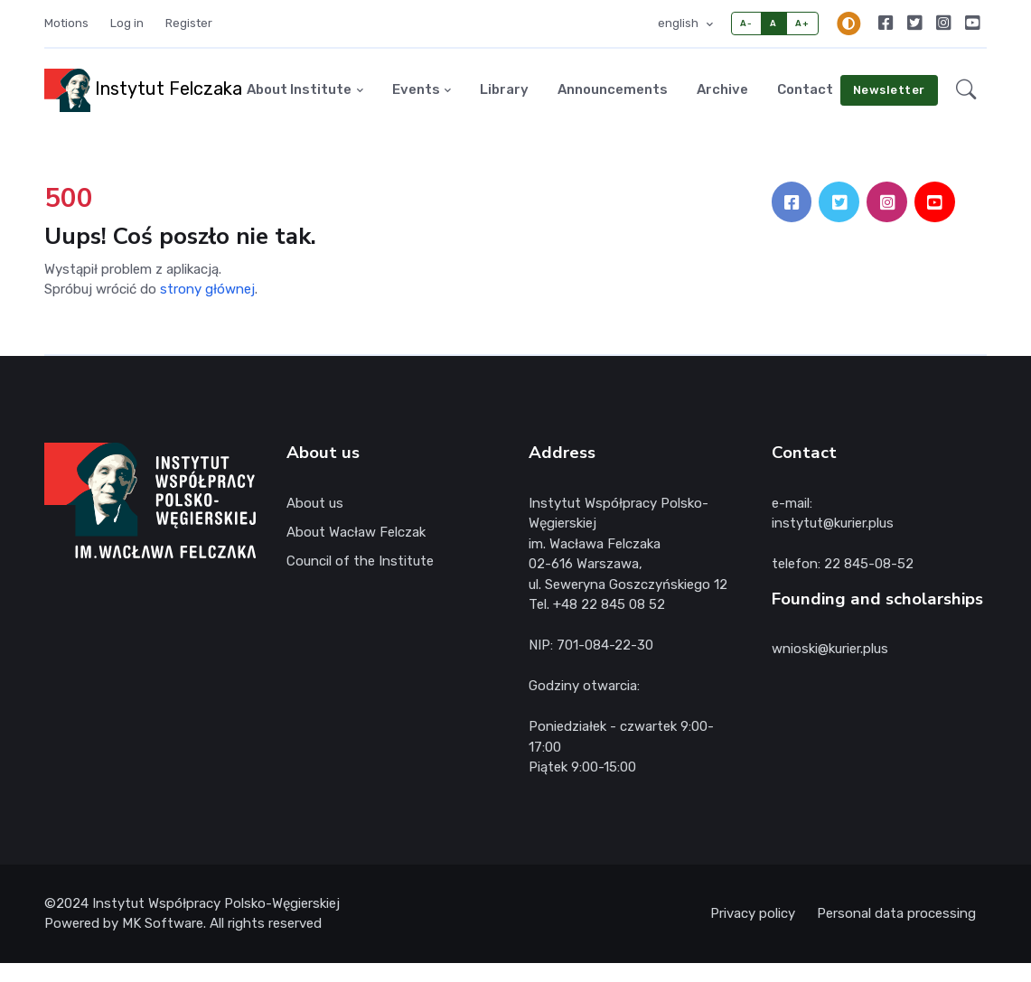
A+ (802, 23)
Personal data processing (896, 913)
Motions (66, 23)
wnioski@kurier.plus (830, 649)
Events (416, 89)
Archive (722, 89)
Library (504, 89)
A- (746, 23)
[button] (966, 90)
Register (188, 23)
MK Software (162, 923)
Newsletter (889, 90)
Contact (805, 89)
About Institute (299, 89)
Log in (127, 23)
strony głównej (207, 289)
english (679, 23)
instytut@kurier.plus (833, 523)
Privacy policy (752, 913)
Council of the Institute (360, 561)
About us (314, 503)
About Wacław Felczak (356, 532)
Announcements (613, 89)
